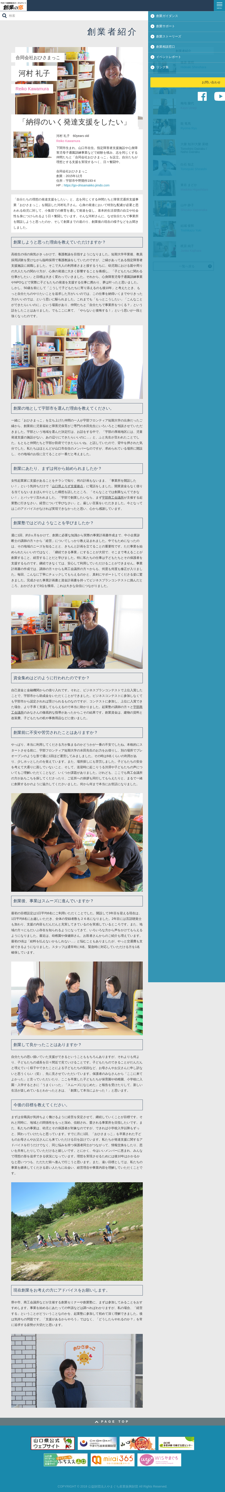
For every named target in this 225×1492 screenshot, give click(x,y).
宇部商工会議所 (113, 497)
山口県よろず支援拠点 (67, 486)
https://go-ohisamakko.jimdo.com (86, 185)
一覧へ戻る (187, 266)
